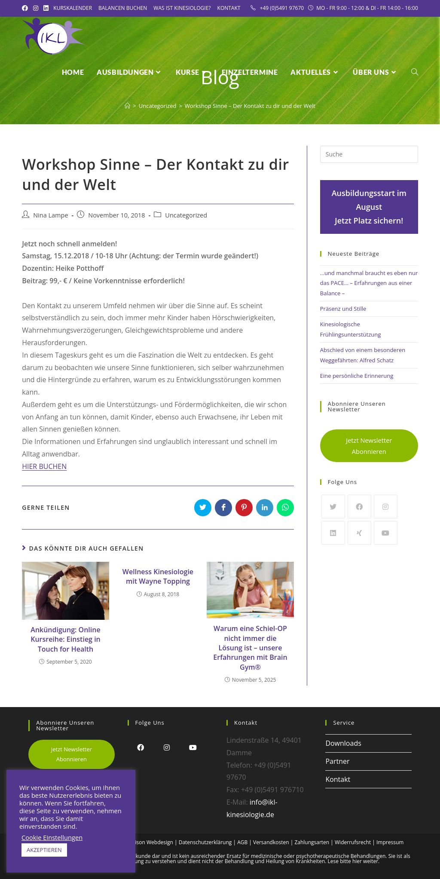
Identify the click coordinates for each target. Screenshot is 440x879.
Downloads (343, 743)
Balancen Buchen (122, 8)
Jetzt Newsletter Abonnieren (369, 446)
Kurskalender (72, 8)
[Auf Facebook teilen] (223, 507)
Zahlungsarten (311, 842)
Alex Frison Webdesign (146, 842)
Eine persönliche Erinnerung (357, 376)
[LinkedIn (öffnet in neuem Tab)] (46, 8)
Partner (337, 761)
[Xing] (359, 533)
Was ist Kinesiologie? (182, 8)
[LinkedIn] (333, 533)
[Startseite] (127, 106)
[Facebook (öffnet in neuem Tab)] (26, 8)
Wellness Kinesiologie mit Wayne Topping (157, 576)
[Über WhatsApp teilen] (285, 507)
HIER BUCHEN (44, 466)
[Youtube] (385, 533)
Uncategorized (186, 215)
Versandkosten (271, 842)
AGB (242, 842)
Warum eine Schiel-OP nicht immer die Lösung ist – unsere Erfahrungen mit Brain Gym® (250, 648)
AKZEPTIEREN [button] (44, 850)
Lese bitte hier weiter (353, 861)
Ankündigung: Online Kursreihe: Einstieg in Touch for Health (66, 639)
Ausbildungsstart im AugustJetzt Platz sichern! (369, 207)
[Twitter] (333, 506)
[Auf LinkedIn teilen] (264, 507)
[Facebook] (359, 506)
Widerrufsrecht (353, 842)
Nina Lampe (50, 215)
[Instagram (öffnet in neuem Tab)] (36, 8)
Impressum (389, 842)
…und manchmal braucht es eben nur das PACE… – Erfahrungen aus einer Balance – (369, 283)
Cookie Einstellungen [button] (51, 837)
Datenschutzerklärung (205, 842)
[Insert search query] (369, 154)
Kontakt (229, 8)
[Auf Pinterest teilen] (244, 507)
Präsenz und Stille (343, 308)
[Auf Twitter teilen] (202, 507)
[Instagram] (385, 506)
